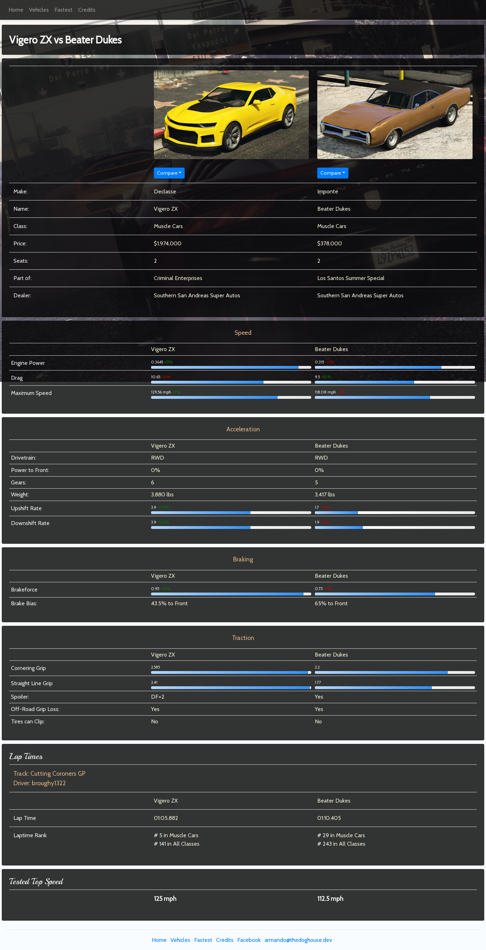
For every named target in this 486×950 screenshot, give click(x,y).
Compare (167, 173)
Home (15, 9)
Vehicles (39, 9)
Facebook (249, 940)
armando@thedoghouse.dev (298, 940)
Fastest (63, 9)
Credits (87, 9)
